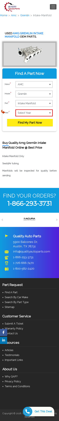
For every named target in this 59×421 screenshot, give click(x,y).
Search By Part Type (16, 302)
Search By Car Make (16, 297)
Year (7, 112)
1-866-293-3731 (29, 203)
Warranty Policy (14, 328)
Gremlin (24, 15)
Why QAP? (11, 376)
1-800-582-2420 (23, 268)
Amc (14, 15)
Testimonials (12, 355)
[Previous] (2, 220)
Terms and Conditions (17, 386)
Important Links (14, 359)
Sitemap (9, 307)
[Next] (56, 220)
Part (7, 103)
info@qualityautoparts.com (31, 251)
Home (3, 15)
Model (8, 93)
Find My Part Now (30, 122)
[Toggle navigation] (53, 6)
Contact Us (11, 333)
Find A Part (11, 292)
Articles (9, 350)
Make (8, 84)
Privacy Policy (13, 381)
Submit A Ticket (14, 323)
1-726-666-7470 (23, 263)
